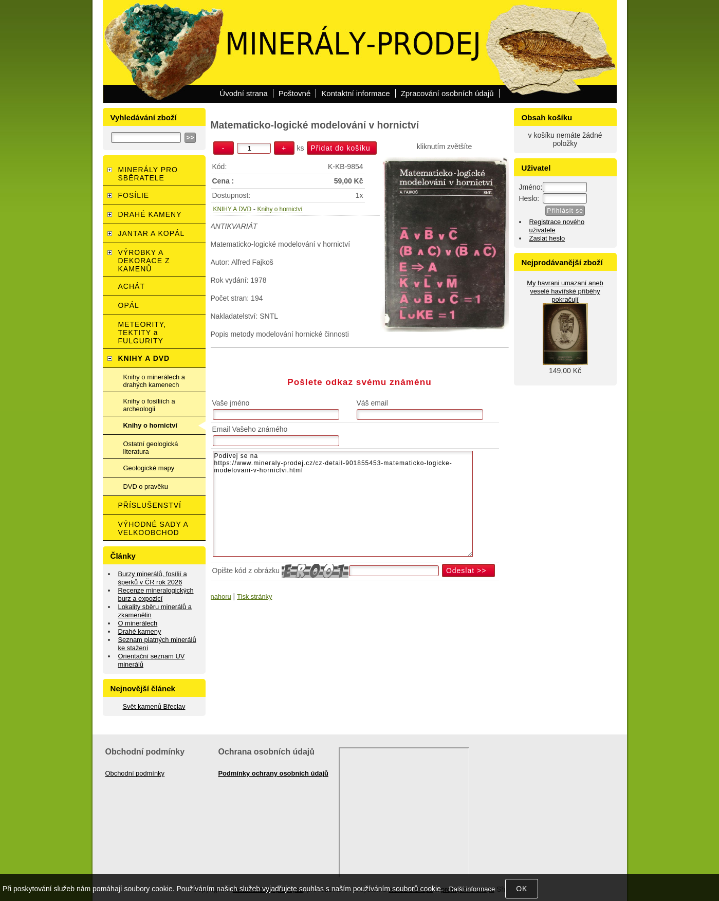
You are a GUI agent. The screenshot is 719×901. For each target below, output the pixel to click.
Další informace (472, 889)
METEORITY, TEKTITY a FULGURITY (142, 332)
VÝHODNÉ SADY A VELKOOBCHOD (153, 528)
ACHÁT (131, 286)
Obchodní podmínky (135, 773)
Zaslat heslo (547, 238)
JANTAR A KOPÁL (151, 233)
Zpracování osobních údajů (447, 93)
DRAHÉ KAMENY (150, 214)
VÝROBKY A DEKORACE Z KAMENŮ (144, 260)
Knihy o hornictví (280, 209)
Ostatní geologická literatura (150, 447)
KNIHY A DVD (232, 209)
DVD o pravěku (146, 486)
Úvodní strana (243, 93)
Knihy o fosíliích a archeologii (149, 405)
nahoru (221, 596)
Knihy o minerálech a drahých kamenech (154, 381)
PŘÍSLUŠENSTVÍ (149, 505)
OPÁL (128, 305)
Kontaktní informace (355, 93)
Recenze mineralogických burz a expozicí (156, 594)
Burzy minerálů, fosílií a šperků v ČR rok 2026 (152, 578)
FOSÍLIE (134, 195)
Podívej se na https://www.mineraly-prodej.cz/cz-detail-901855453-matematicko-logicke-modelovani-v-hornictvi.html (343, 504)
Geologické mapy (149, 468)
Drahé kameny (139, 631)
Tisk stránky (254, 596)
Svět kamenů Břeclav (154, 706)
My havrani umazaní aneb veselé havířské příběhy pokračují (565, 291)
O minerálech (138, 623)
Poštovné (295, 93)
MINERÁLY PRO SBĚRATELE (148, 174)
